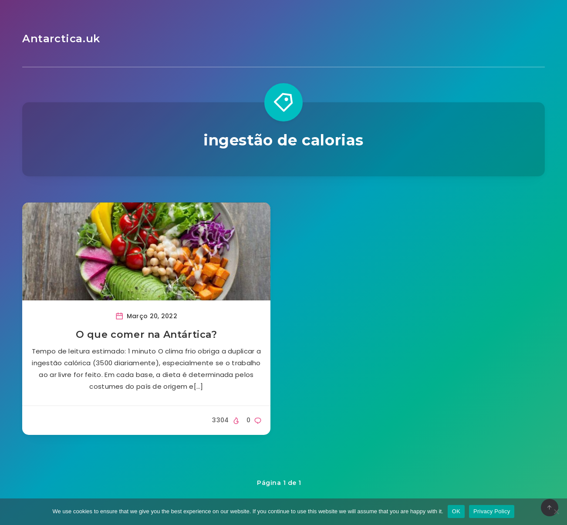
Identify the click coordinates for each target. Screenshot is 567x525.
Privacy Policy (491, 511)
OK (456, 511)
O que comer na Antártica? (146, 334)
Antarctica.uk (61, 38)
